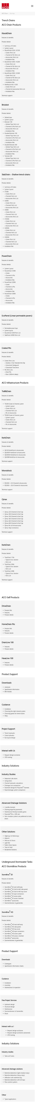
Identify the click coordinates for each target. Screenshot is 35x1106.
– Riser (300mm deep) (11, 374)
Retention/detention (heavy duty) (15, 1075)
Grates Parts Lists (10, 361)
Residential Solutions (11, 850)
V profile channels (10, 807)
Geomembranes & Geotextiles (14, 1011)
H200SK (7, 228)
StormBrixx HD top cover (12, 929)
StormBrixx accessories (12, 900)
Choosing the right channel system (15, 711)
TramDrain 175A (9, 557)
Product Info (8, 610)
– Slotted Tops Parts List (12, 124)
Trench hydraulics (10, 733)
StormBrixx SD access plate (13, 896)
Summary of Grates (10, 46)
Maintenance (8, 1009)
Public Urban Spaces (11, 845)
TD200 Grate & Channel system (14, 404)
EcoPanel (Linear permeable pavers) (17, 315)
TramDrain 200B (9, 571)
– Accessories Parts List (11, 129)
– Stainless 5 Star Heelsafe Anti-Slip (15, 363)
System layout (9, 330)
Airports (7, 838)
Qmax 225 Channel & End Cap (14, 512)
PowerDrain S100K (10, 271)
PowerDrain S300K (10, 294)
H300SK (7, 237)
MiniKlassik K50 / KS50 (11, 85)
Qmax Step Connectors (12, 528)
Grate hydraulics (9, 735)
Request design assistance (12, 755)
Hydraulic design (9, 1004)
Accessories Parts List (12, 57)
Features (7, 613)
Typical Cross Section (12, 560)
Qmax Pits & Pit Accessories (13, 525)
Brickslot (5, 105)
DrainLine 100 (7, 642)
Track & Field (8, 847)
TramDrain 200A (9, 564)
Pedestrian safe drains (11, 778)
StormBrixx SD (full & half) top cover (16, 891)
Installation (8, 709)
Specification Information (12, 689)
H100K (6, 192)
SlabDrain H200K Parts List (12, 335)
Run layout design (10, 738)
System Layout (9, 48)
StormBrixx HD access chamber (14, 935)
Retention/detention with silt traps (15, 1080)
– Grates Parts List (10, 194)
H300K (6, 210)
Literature (7, 687)
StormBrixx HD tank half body (14, 924)
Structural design (10, 1007)
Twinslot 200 (8, 156)
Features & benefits (7, 38)
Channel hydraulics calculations (14, 783)
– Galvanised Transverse (12, 367)
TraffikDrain (6, 391)
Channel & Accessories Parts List (15, 89)
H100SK (7, 219)
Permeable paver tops (11, 328)
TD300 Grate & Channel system (14, 415)
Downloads (6, 683)
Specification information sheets (14, 966)
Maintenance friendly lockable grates (15, 812)
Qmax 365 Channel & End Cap (14, 519)
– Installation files (10, 131)
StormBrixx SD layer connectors (14, 893)
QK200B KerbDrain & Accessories (15, 457)
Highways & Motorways (12, 836)
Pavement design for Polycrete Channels (17, 787)
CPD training (8, 757)
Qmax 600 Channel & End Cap (14, 523)
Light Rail (7, 843)
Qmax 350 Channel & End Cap (14, 516)
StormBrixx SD (7, 874)
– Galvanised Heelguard (12, 365)
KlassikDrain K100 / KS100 (12, 50)
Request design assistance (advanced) (18, 1033)
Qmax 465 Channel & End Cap (14, 521)
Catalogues (8, 964)
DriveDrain (6, 606)
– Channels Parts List (11, 196)
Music (6, 1013)
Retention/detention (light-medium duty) (17, 1073)
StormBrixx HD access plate (13, 933)
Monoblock (6, 470)
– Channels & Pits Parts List (13, 126)
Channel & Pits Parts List (13, 55)
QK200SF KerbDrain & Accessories (15, 453)
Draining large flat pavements (13, 809)
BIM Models (8, 692)
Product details (6, 42)
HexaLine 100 (7, 658)
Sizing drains (8, 781)
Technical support (7, 95)
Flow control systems (11, 1082)
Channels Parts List (11, 411)
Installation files (10, 59)
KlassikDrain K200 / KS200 (12, 62)
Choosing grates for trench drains (15, 713)
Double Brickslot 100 (11, 133)
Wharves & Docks (10, 840)
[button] (32, 6)
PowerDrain (7, 256)
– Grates (7, 273)
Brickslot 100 (8, 122)
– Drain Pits (8, 372)
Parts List (8, 562)
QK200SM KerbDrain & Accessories (15, 455)
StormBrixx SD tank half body (13, 887)
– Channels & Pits (10, 275)
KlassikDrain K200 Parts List (12, 333)
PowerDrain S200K (10, 282)
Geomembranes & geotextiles (14, 903)
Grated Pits (6, 348)
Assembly (7, 985)
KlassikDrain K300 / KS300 (12, 73)
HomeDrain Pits (8, 624)
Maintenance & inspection (12, 987)
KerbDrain (6, 438)
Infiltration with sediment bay (13, 1077)
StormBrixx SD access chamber (14, 898)
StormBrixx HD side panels (13, 926)
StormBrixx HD (7, 911)
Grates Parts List (10, 53)
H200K (6, 201)
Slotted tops (8, 117)
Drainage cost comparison (12, 785)
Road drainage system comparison (15, 790)
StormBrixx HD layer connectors (14, 931)
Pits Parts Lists (9, 370)
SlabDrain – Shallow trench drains (16, 174)
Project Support (8, 729)
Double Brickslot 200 (11, 145)
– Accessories (9, 278)
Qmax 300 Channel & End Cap (14, 514)
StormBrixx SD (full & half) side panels (16, 889)
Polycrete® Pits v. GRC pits (12, 814)
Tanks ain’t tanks (9, 1056)
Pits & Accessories (11, 413)
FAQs (6, 716)
